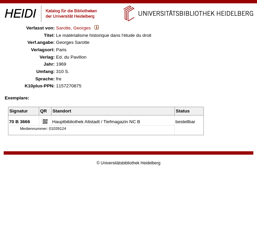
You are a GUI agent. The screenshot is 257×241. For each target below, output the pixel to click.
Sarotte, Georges (73, 27)
